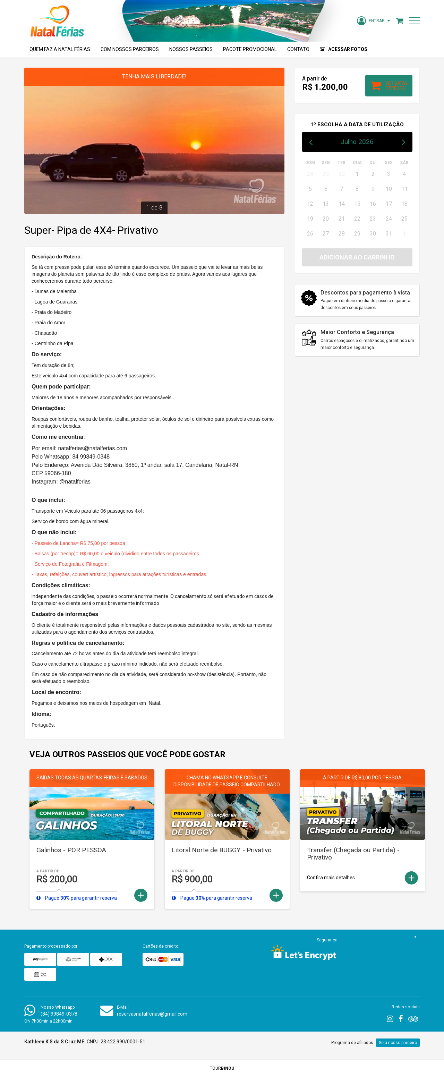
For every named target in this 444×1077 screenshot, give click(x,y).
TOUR (222, 1068)
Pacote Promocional (250, 49)
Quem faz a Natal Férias (59, 49)
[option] (154, 141)
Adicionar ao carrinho (357, 257)
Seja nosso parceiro (398, 1042)
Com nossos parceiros (130, 49)
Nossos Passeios (191, 49)
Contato (298, 49)
